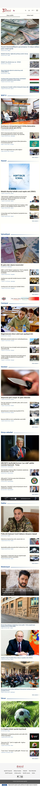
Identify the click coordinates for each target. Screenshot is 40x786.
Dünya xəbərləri (7, 432)
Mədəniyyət (5, 567)
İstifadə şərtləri (17, 773)
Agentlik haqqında (8, 770)
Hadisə (3, 503)
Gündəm (4, 367)
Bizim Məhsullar (32, 770)
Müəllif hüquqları (8, 773)
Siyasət (4, 161)
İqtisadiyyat (5, 234)
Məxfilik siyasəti (26, 773)
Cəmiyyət (4, 303)
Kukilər (33, 773)
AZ (32, 10)
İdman (3, 698)
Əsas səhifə (10, 15)
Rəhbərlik (25, 770)
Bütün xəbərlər (35, 157)
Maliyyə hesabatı (17, 770)
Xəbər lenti (30, 15)
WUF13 (3, 95)
